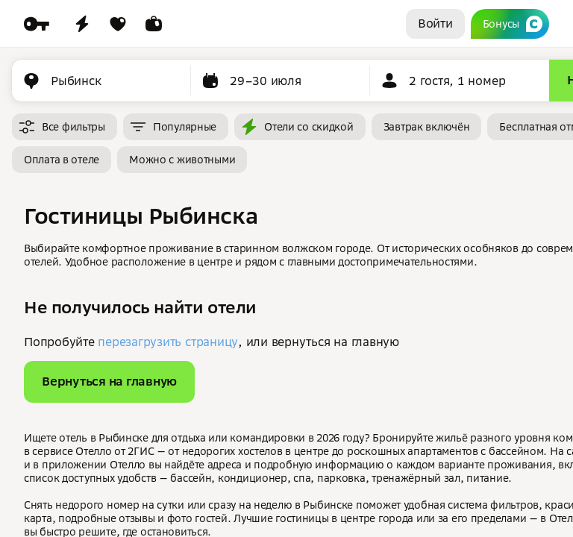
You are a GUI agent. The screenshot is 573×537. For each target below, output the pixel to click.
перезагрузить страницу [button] (168, 341)
